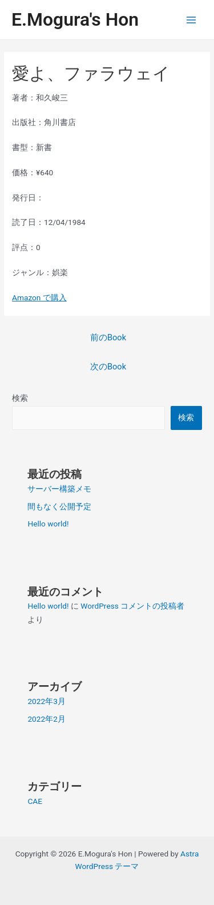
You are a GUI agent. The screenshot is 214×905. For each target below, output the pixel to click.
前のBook (108, 337)
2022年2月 (46, 718)
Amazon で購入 (39, 297)
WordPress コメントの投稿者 (132, 605)
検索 (20, 398)
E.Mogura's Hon (75, 19)
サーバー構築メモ (59, 488)
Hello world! (47, 523)
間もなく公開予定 (59, 506)
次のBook (108, 366)
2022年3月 (46, 701)
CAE (34, 801)
